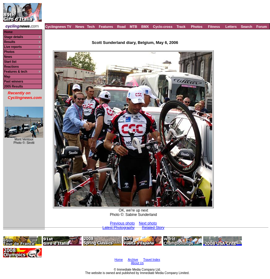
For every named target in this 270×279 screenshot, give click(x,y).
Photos (196, 26)
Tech (91, 26)
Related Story (153, 227)
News (79, 26)
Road (121, 26)
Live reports (13, 47)
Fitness (214, 26)
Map (7, 76)
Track (181, 26)
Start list (10, 61)
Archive (133, 259)
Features (106, 26)
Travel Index (151, 259)
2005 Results (13, 86)
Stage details (13, 37)
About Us (137, 263)
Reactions (11, 66)
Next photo (148, 223)
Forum (261, 26)
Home (8, 32)
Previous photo (122, 223)
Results (9, 42)
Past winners (13, 81)
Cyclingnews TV (58, 26)
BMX (145, 26)
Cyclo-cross (163, 26)
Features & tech (15, 71)
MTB (133, 26)
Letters (231, 26)
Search (246, 26)
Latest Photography (118, 227)
